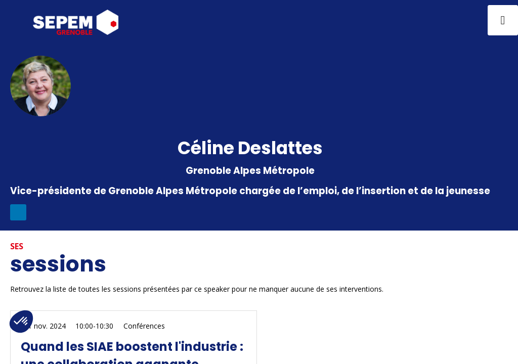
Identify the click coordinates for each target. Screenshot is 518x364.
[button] (15, 20)
